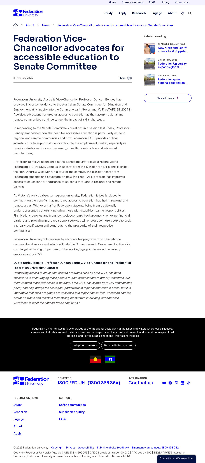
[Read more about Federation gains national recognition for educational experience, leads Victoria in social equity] (173, 81)
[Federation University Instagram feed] (176, 383)
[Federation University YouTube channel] (164, 383)
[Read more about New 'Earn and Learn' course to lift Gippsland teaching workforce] (173, 49)
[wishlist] (182, 13)
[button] (176, 459)
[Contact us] (141, 383)
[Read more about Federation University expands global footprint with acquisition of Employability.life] (173, 65)
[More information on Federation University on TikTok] (188, 383)
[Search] (190, 13)
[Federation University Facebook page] (170, 383)
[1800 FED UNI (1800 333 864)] (89, 383)
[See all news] (168, 98)
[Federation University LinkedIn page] (182, 383)
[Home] (28, 13)
